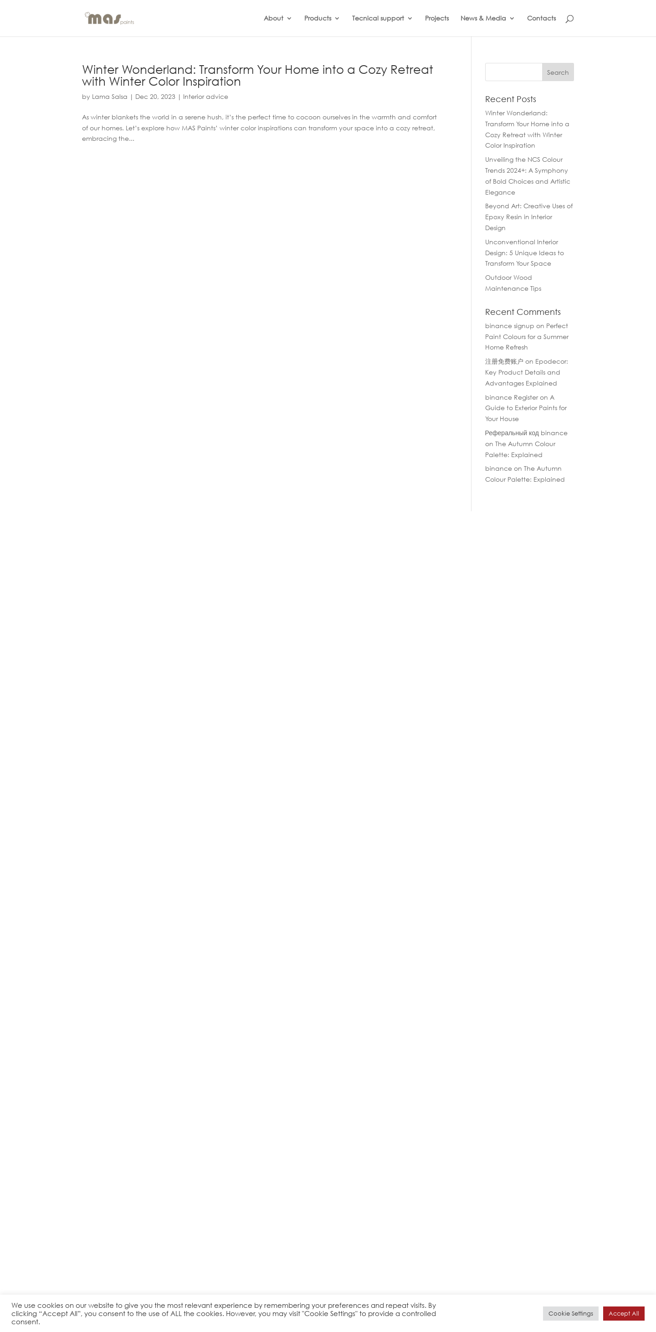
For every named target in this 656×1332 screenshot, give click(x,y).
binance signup (509, 325)
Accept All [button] (624, 1313)
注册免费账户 (504, 361)
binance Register (511, 397)
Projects (437, 18)
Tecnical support (378, 18)
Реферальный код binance (526, 432)
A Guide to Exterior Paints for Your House (526, 408)
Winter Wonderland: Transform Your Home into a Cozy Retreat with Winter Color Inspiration (257, 75)
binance (498, 468)
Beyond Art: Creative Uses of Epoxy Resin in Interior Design (529, 216)
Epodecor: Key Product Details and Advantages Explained (526, 372)
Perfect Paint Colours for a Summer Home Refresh (527, 336)
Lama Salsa (110, 96)
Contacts (541, 18)
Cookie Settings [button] (570, 1313)
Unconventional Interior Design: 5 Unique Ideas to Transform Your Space (524, 252)
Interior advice (205, 96)
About (273, 18)
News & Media (483, 18)
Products (317, 18)
